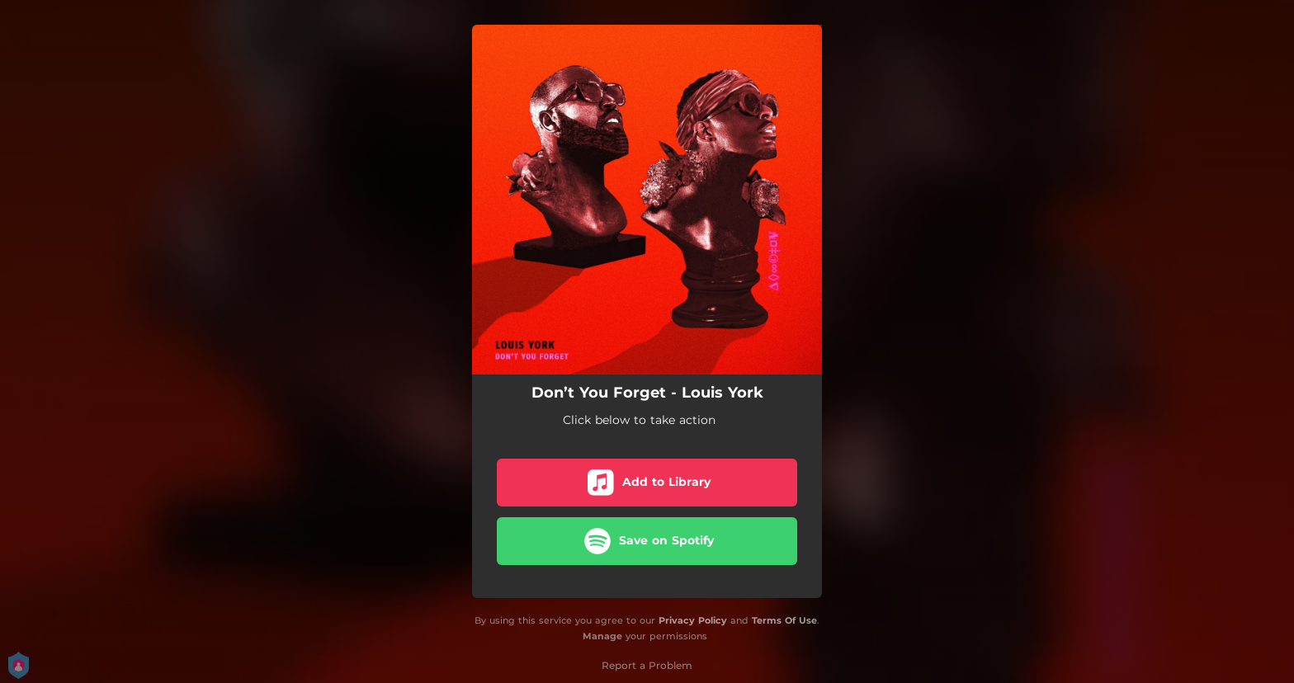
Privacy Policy (693, 620)
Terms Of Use (784, 620)
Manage (602, 636)
